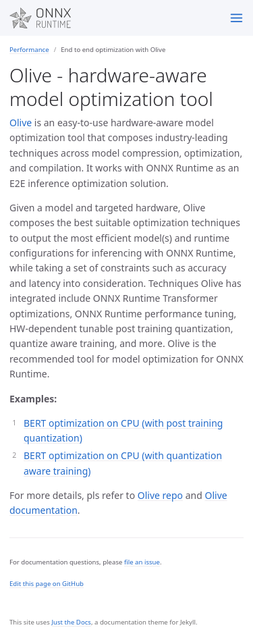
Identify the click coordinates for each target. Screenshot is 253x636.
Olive (20, 122)
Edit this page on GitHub (46, 583)
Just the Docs (71, 622)
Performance (29, 49)
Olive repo (160, 495)
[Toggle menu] (236, 18)
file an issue (142, 562)
